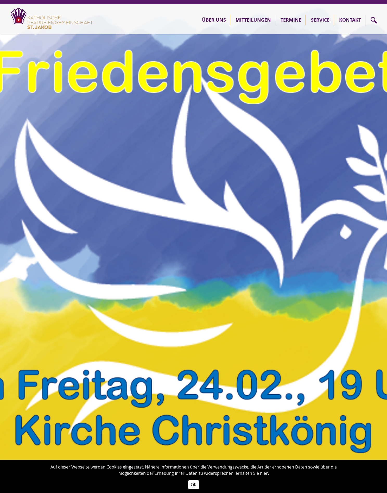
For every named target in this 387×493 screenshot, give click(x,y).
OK (193, 485)
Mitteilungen (253, 20)
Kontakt (350, 20)
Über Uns (214, 20)
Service (320, 20)
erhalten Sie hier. (252, 473)
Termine (291, 20)
